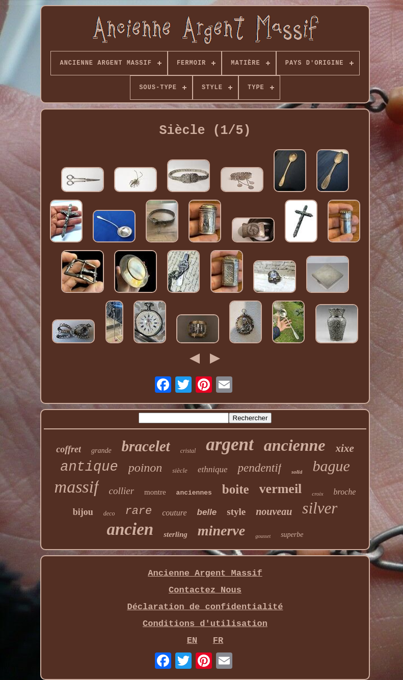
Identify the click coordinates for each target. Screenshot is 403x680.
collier (122, 490)
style (236, 511)
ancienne (295, 445)
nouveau (274, 511)
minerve (221, 530)
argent (229, 444)
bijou (83, 512)
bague (331, 465)
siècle (179, 470)
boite (235, 489)
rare (138, 511)
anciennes (194, 493)
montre (155, 492)
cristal (188, 450)
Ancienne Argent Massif (205, 573)
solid (296, 472)
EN (192, 640)
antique (89, 467)
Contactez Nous (205, 590)
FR (218, 640)
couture (174, 512)
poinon (145, 467)
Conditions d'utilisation (205, 624)
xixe (345, 448)
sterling (175, 534)
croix (317, 494)
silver (319, 508)
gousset (263, 536)
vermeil (280, 488)
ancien (129, 529)
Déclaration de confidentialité (205, 607)
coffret (68, 449)
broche (345, 491)
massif (77, 486)
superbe (292, 534)
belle (207, 512)
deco (109, 513)
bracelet (146, 446)
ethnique (213, 469)
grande (101, 450)
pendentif (259, 467)
